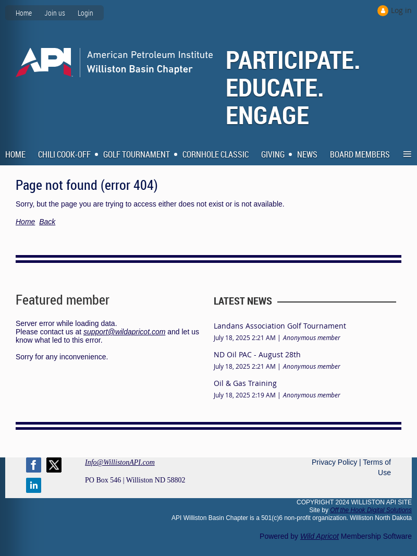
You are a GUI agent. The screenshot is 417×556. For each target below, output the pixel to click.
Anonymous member (311, 337)
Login (85, 13)
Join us (54, 13)
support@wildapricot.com (124, 332)
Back (47, 221)
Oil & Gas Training (245, 383)
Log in (401, 10)
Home (24, 13)
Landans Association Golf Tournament (280, 326)
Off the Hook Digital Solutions (371, 510)
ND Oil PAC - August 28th (257, 354)
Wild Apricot (319, 536)
